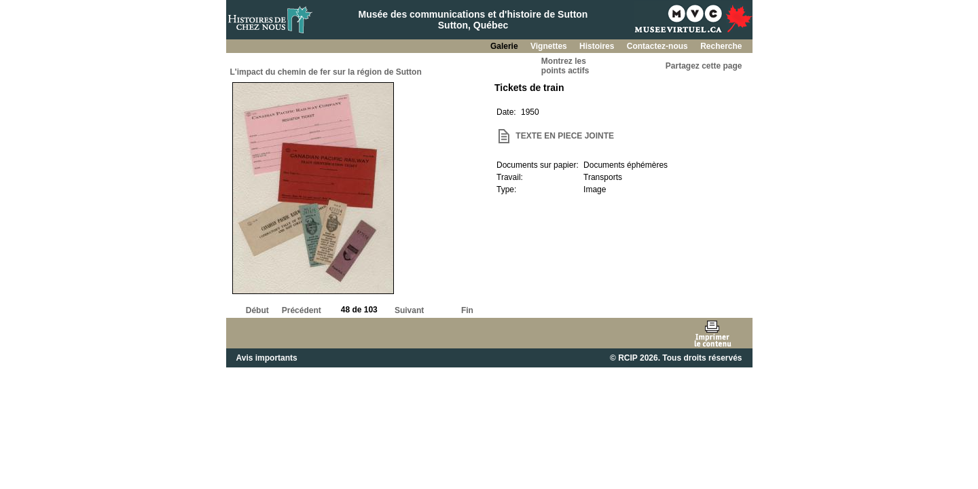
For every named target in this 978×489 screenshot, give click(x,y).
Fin (467, 310)
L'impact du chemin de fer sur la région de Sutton (326, 72)
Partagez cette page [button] (704, 66)
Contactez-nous (658, 46)
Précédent (301, 310)
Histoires (598, 46)
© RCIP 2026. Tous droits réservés (676, 358)
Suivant (409, 310)
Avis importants (266, 358)
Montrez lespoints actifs (565, 65)
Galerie (505, 46)
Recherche (721, 46)
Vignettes (549, 46)
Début (257, 310)
